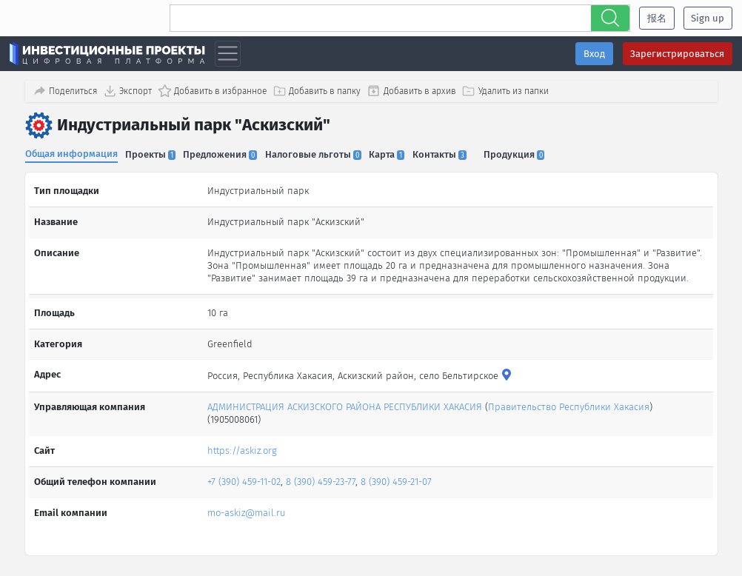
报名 (656, 18)
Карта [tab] (394, 152)
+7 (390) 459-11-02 (244, 476)
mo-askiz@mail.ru (246, 506)
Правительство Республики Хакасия (568, 401)
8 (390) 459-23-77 (320, 476)
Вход (594, 53)
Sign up (707, 18)
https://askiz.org (242, 445)
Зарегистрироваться (677, 53)
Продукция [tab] (526, 152)
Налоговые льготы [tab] (319, 152)
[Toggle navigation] (228, 54)
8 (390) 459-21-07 (396, 476)
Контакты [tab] (449, 152)
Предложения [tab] (224, 152)
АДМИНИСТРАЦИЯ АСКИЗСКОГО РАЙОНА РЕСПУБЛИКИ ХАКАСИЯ (344, 401)
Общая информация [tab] (71, 152)
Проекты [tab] (152, 152)
